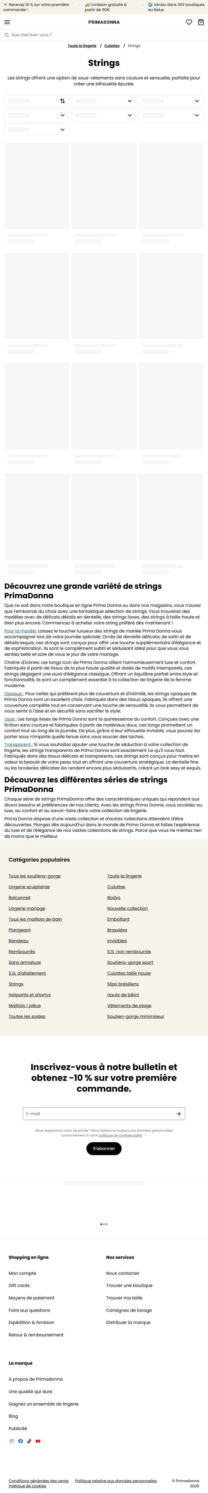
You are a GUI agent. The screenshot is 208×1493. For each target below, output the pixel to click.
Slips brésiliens (123, 984)
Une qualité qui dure (30, 1392)
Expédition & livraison (31, 1323)
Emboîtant (118, 919)
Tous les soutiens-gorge (35, 876)
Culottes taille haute (129, 973)
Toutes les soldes (27, 1016)
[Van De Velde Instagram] (12, 1442)
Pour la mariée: (20, 631)
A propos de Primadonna (36, 1379)
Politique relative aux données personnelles (116, 1481)
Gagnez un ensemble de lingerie (44, 1404)
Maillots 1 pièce (25, 1006)
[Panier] (201, 22)
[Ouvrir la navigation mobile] (7, 22)
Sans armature (25, 962)
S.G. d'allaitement (27, 973)
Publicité (18, 1429)
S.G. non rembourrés (129, 952)
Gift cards (19, 1286)
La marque (20, 1363)
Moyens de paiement (31, 1298)
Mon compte (22, 1273)
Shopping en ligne (28, 1257)
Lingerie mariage (27, 908)
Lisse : (10, 719)
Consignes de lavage (129, 1310)
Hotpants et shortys (30, 995)
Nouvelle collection (127, 908)
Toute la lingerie (82, 45)
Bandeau (18, 941)
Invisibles (117, 941)
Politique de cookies (27, 1486)
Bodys (113, 898)
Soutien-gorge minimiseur (135, 1016)
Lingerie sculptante (29, 887)
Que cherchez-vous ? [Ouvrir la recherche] (27, 35)
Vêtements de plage (129, 1006)
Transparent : (18, 744)
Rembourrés (22, 952)
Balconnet (20, 898)
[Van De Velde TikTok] (29, 1442)
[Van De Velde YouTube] (38, 1442)
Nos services (120, 1257)
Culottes (112, 45)
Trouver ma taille (124, 1298)
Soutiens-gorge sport (130, 962)
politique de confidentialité (120, 1135)
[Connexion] (189, 22)
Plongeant (20, 930)
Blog (13, 1416)
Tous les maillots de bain (35, 919)
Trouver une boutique (129, 1286)
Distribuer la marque (128, 1323)
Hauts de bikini (123, 995)
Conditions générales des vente (39, 1481)
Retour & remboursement (36, 1335)
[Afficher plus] (145, 1135)
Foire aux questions (29, 1310)
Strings (16, 984)
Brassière (117, 930)
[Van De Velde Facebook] (20, 1442)
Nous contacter (122, 1273)
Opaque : (14, 694)
